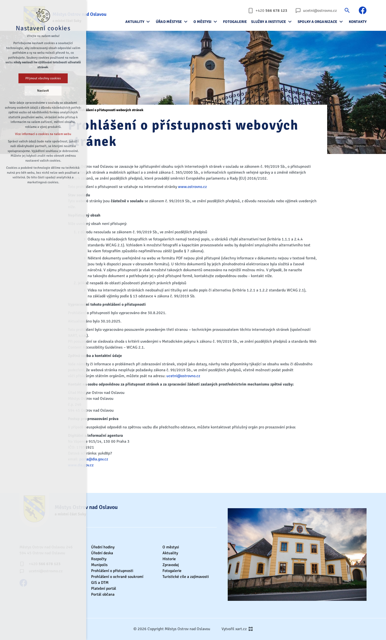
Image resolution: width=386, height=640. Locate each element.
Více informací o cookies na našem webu (43, 134)
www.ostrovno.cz (192, 186)
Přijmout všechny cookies (43, 78)
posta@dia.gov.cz (93, 459)
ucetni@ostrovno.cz (183, 375)
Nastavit (43, 91)
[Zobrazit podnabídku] (148, 21)
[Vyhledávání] (347, 10)
